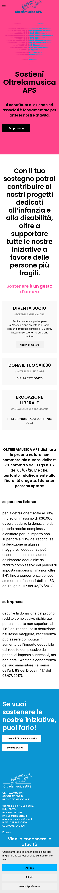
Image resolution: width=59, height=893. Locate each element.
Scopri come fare (29, 344)
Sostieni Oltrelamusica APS (22, 738)
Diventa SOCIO (15, 747)
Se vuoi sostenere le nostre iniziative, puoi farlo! (29, 716)
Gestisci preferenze (29, 886)
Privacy (6, 832)
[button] (4, 6)
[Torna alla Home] (29, 6)
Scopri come (16, 128)
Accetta (29, 867)
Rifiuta (29, 877)
